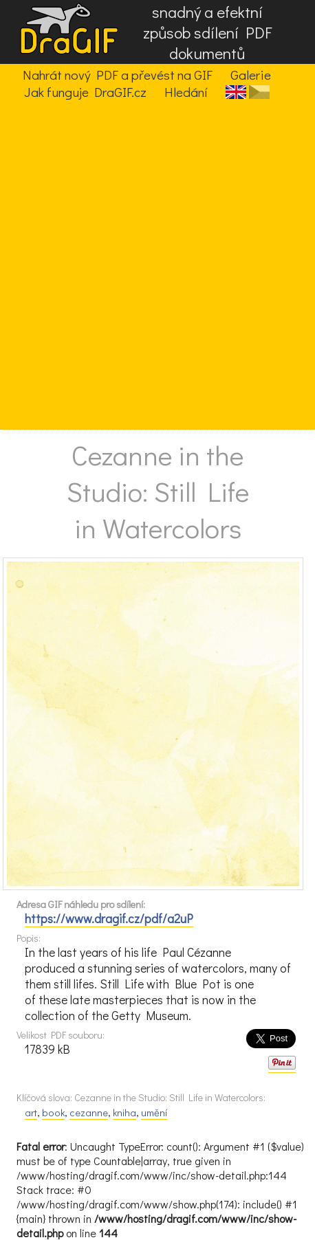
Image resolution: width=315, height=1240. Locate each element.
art (31, 1112)
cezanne (88, 1112)
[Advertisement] (157, 264)
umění (154, 1112)
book (53, 1112)
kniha (124, 1112)
